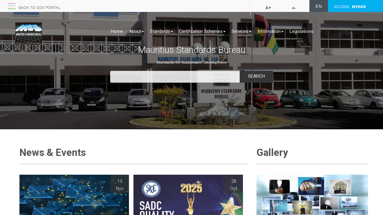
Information (270, 31)
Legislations (301, 31)
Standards (161, 31)
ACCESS (350, 6)
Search (256, 76)
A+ (268, 7)
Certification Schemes (202, 31)
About (136, 31)
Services (241, 31)
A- (294, 8)
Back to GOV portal (39, 7)
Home (117, 31)
